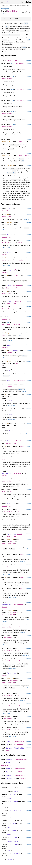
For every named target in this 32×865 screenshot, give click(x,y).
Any (11, 788)
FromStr (10, 317)
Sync (8, 772)
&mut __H (11, 352)
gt (5, 577)
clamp (7, 423)
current (11, 165)
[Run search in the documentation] (16, 5)
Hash (9, 345)
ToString (13, 837)
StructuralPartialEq (15, 748)
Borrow (12, 795)
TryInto (15, 853)
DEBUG (13, 111)
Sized (10, 371)
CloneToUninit (16, 811)
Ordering (8, 386)
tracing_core (5, 9)
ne (5, 457)
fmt (6, 240)
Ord (8, 381)
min (6, 409)
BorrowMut (14, 802)
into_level (6, 156)
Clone (9, 209)
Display (10, 252)
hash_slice (9, 361)
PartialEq (11, 441)
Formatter (6, 242)
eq (5, 446)
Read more (27, 219)
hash (6, 350)
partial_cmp (9, 539)
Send (8, 769)
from (6, 275)
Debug (9, 235)
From (9, 270)
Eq (7, 745)
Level (20, 141)
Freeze (9, 760)
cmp (6, 384)
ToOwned (13, 830)
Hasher (15, 350)
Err (7, 322)
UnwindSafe (10, 779)
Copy (8, 741)
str (19, 333)
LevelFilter (26, 2)
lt (5, 554)
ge (5, 588)
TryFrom (15, 844)
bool (6, 448)
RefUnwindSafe (12, 763)
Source (3, 13)
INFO (12, 100)
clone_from (9, 222)
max (6, 394)
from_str (8, 333)
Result (20, 242)
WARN (12, 89)
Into (14, 823)
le (5, 565)
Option (21, 156)
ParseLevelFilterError (11, 324)
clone (7, 214)
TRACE (13, 124)
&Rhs (4, 459)
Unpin (8, 775)
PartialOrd (11, 534)
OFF (12, 63)
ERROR (13, 76)
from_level (6, 141)
